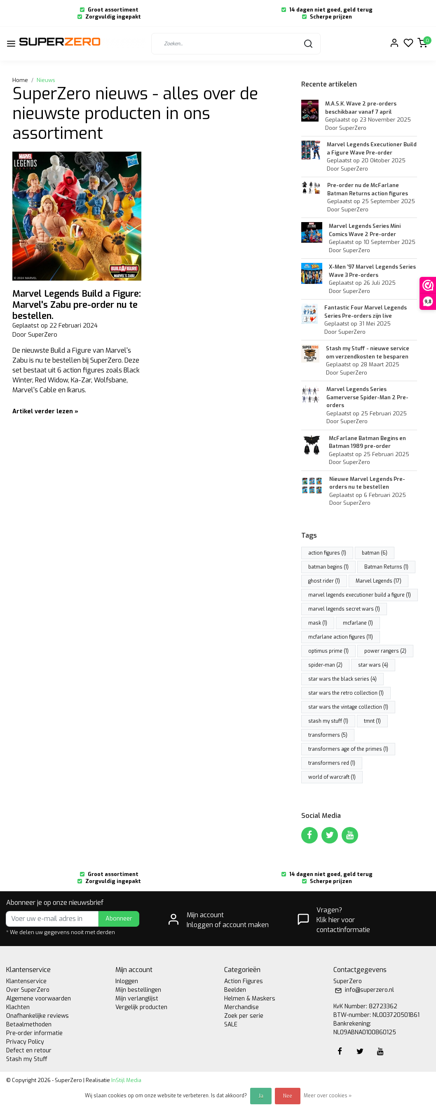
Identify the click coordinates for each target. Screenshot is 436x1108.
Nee (287, 1096)
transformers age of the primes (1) (348, 749)
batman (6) (374, 553)
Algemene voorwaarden (38, 999)
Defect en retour (29, 1050)
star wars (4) (373, 665)
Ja (260, 1096)
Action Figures (243, 981)
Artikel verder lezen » (45, 411)
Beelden (235, 990)
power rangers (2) (385, 651)
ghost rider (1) (324, 581)
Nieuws (46, 80)
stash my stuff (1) (328, 721)
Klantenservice (26, 981)
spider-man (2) (325, 665)
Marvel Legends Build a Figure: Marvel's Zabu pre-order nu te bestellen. (76, 304)
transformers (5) (327, 735)
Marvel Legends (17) (378, 581)
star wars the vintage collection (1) (348, 707)
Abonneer (118, 919)
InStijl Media (125, 1080)
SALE (230, 1024)
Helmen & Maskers (249, 999)
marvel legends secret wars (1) (344, 609)
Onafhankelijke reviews (37, 1016)
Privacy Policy (25, 1042)
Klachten (18, 1007)
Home (20, 80)
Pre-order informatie (34, 1033)
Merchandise (241, 1007)
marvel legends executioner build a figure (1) (359, 595)
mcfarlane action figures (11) (340, 637)
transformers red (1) (331, 763)
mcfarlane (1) (358, 623)
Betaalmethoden (29, 1024)
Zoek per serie (243, 1016)
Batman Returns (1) (386, 567)
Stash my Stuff (26, 1059)
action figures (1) (327, 553)
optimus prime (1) (328, 651)
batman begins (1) (328, 567)
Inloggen (126, 981)
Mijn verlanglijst (136, 999)
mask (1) (317, 623)
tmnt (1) (372, 721)
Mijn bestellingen (138, 990)
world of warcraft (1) (332, 777)
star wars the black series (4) (342, 679)
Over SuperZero (27, 990)
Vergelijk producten (141, 1007)
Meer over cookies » (328, 1095)
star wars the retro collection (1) (346, 693)
